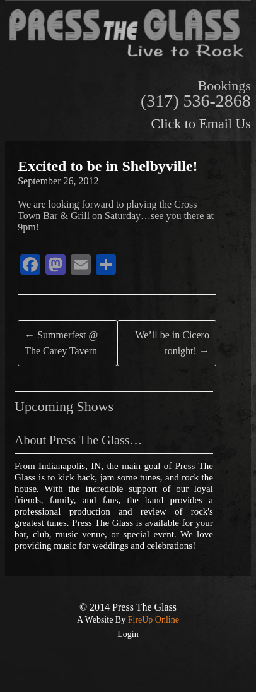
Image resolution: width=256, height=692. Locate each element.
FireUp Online (152, 619)
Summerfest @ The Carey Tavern (61, 343)
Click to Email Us (201, 123)
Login (127, 634)
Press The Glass (144, 607)
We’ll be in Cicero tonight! (172, 343)
